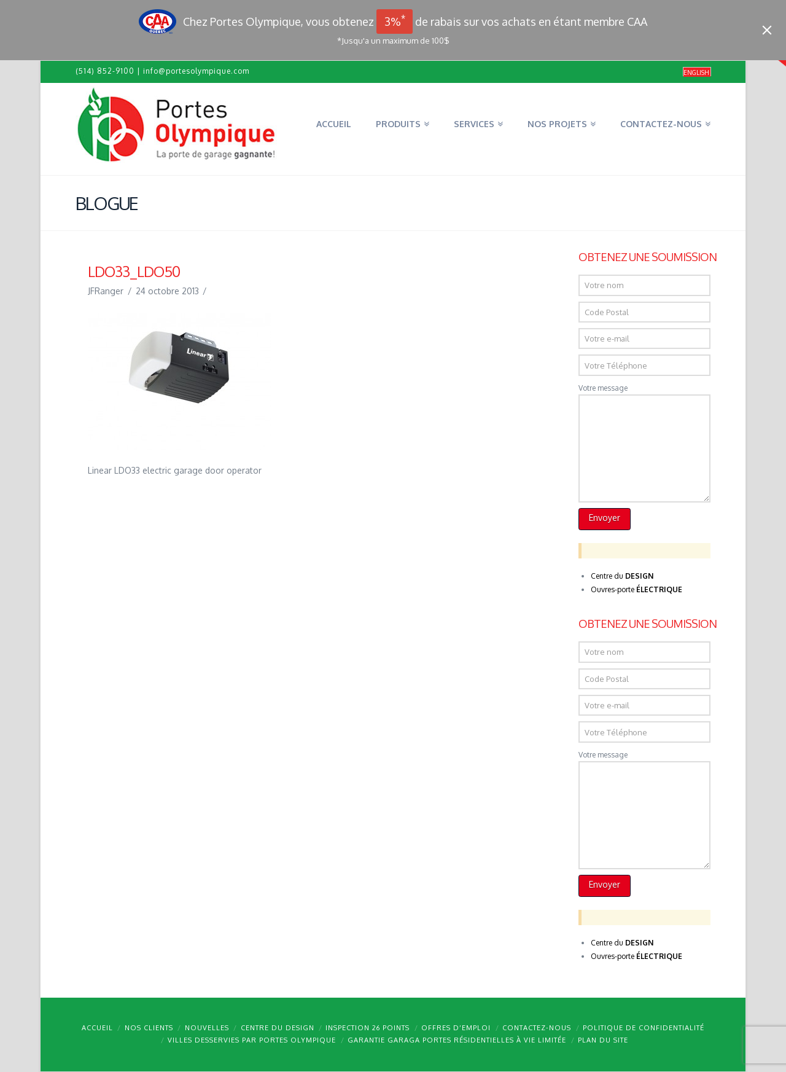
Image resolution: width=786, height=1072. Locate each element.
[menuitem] (696, 72)
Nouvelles (207, 1027)
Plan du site (603, 1040)
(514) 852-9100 (105, 71)
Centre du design (277, 1027)
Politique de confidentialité (643, 1027)
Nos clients (149, 1027)
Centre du (622, 576)
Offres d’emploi (456, 1027)
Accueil (97, 1027)
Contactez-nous (536, 1027)
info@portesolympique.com (196, 71)
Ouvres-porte (636, 589)
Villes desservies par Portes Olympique (252, 1040)
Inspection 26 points (367, 1027)
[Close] (767, 30)
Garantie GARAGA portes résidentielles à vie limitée (457, 1040)
